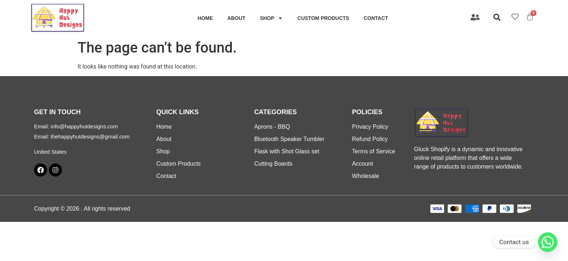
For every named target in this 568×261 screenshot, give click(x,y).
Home (205, 18)
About (236, 18)
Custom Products (323, 18)
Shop (271, 18)
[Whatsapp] (547, 242)
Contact (376, 18)
